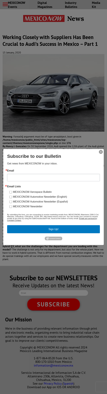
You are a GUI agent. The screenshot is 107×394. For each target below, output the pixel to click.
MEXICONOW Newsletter (27, 206)
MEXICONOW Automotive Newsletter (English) (40, 196)
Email (10, 170)
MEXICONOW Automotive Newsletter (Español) (40, 201)
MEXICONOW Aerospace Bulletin (32, 192)
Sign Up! (53, 229)
